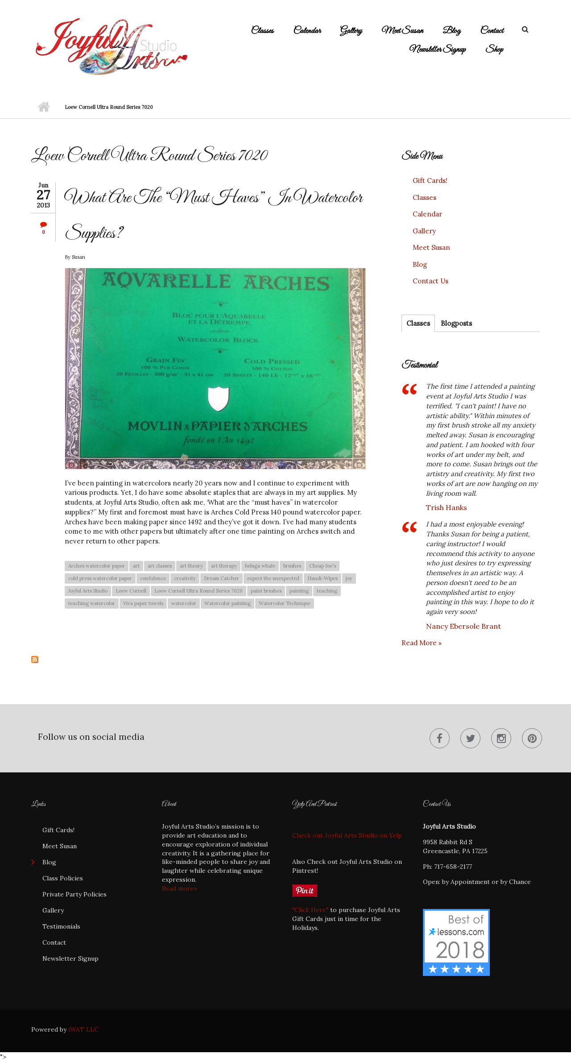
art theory (191, 566)
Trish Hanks (446, 507)
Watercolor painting (227, 603)
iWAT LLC (83, 1029)
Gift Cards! (430, 180)
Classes (262, 31)
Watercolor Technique (284, 603)
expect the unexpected (273, 578)
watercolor (183, 603)
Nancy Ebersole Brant (463, 626)
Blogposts (456, 323)
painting (299, 591)
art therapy (224, 566)
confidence (153, 578)
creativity (185, 578)
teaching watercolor (91, 603)
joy (349, 578)
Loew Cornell (131, 591)
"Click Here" (310, 910)
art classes (160, 566)
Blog (451, 31)
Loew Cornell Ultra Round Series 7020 (198, 591)
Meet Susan (402, 31)
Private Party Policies (74, 894)
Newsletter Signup (438, 49)
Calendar (307, 31)
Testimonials (61, 926)
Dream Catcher (221, 578)
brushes (292, 566)
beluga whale (260, 566)
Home (43, 107)
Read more (420, 643)
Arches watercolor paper (96, 566)
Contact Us (430, 281)
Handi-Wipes (322, 578)
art (136, 566)
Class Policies (62, 878)
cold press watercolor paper (100, 578)
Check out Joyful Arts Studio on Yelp (347, 835)
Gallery (351, 31)
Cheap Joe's (322, 566)
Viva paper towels (143, 603)
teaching (327, 591)
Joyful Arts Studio (88, 591)
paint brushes (266, 591)
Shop (494, 49)
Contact (491, 31)
